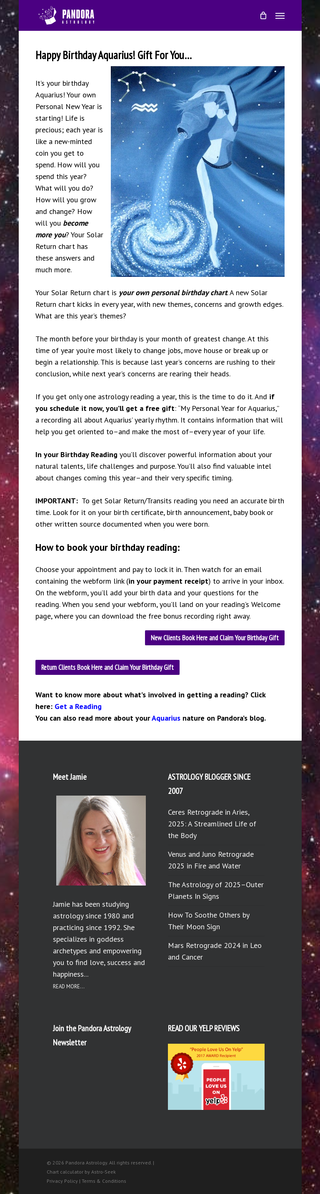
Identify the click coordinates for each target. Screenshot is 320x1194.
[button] (280, 15)
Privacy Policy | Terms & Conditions (86, 1181)
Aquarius (166, 718)
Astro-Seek (103, 1172)
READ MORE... (69, 986)
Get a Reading (78, 706)
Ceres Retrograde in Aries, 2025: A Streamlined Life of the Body (212, 823)
